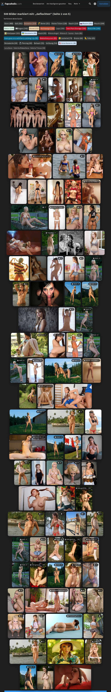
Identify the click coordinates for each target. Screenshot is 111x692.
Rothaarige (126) (47, 28)
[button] (94, 3)
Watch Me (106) (94, 28)
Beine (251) (45, 23)
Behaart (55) (39, 43)
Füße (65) (91, 38)
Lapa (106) (60, 28)
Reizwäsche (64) (10, 43)
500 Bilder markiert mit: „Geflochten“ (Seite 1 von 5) (37, 14)
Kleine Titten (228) (59, 23)
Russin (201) (87, 23)
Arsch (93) (42, 33)
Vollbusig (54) (51, 43)
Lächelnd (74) (66, 38)
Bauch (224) (73, 23)
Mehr (76, 3)
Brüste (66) (78, 38)
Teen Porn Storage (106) (76, 28)
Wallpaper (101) (13, 33)
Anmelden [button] (103, 3)
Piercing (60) (27, 43)
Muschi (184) (99, 23)
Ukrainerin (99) (30, 33)
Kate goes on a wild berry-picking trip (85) (21, 38)
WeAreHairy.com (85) (48, 38)
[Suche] (89, 3)
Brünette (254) (30, 23)
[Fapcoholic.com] (11, 3)
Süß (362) (18, 23)
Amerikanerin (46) (68, 43)
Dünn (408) (8, 23)
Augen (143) (23, 28)
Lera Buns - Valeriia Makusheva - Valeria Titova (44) (24, 48)
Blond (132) (34, 28)
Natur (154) (9, 28)
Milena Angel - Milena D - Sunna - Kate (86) (65, 33)
